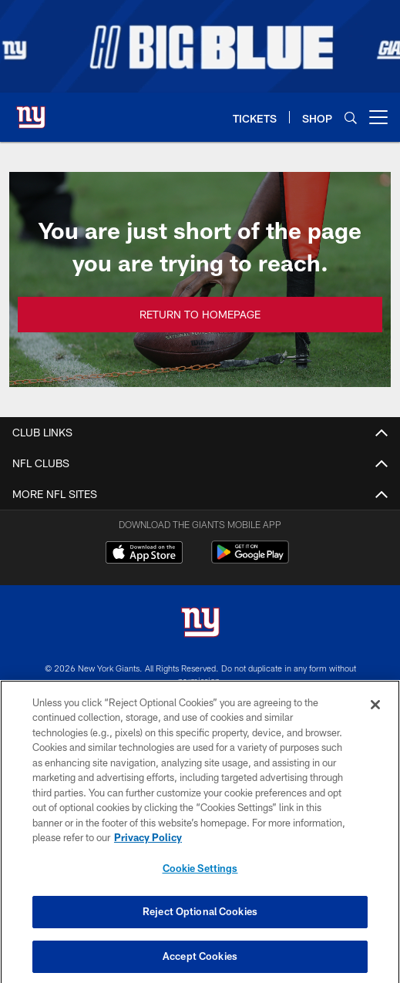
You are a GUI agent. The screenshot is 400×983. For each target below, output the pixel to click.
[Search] (351, 117)
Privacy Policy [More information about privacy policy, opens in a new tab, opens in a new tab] (148, 845)
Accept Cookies (200, 964)
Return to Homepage (200, 314)
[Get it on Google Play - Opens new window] (250, 560)
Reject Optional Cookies (200, 920)
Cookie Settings (200, 876)
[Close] (375, 712)
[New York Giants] (200, 624)
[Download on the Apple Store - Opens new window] (144, 554)
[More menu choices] (378, 117)
